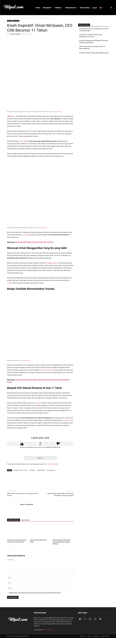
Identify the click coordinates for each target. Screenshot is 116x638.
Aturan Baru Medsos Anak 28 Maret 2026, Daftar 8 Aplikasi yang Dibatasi (93, 41)
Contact (89, 636)
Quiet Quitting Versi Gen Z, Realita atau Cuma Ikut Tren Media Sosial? (94, 29)
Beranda (9, 18)
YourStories (16, 18)
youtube (9, 283)
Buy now (40, 458)
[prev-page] (8, 547)
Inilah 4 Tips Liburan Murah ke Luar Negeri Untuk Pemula (22, 494)
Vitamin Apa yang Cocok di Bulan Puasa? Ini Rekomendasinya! (92, 47)
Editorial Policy (105, 636)
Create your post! (52, 464)
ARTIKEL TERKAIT (13, 520)
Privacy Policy (96, 636)
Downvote (58, 443)
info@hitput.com (48, 630)
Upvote (22, 443)
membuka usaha (68, 420)
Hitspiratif (10, 20)
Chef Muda (32, 470)
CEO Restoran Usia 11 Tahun (20, 470)
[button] (111, 7)
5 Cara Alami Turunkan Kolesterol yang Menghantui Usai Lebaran (90, 35)
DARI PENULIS (25, 520)
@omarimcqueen (57, 111)
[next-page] (11, 547)
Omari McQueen (51, 470)
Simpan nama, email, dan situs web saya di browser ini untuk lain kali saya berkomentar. (35, 593)
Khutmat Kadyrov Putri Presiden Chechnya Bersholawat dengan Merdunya (61, 542)
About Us (82, 636)
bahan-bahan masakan (47, 370)
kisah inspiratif (24, 141)
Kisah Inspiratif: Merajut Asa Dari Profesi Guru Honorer (34, 242)
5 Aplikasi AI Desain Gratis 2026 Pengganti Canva (94, 53)
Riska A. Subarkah (15, 34)
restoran (38, 403)
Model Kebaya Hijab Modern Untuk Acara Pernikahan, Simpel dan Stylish (60, 494)
